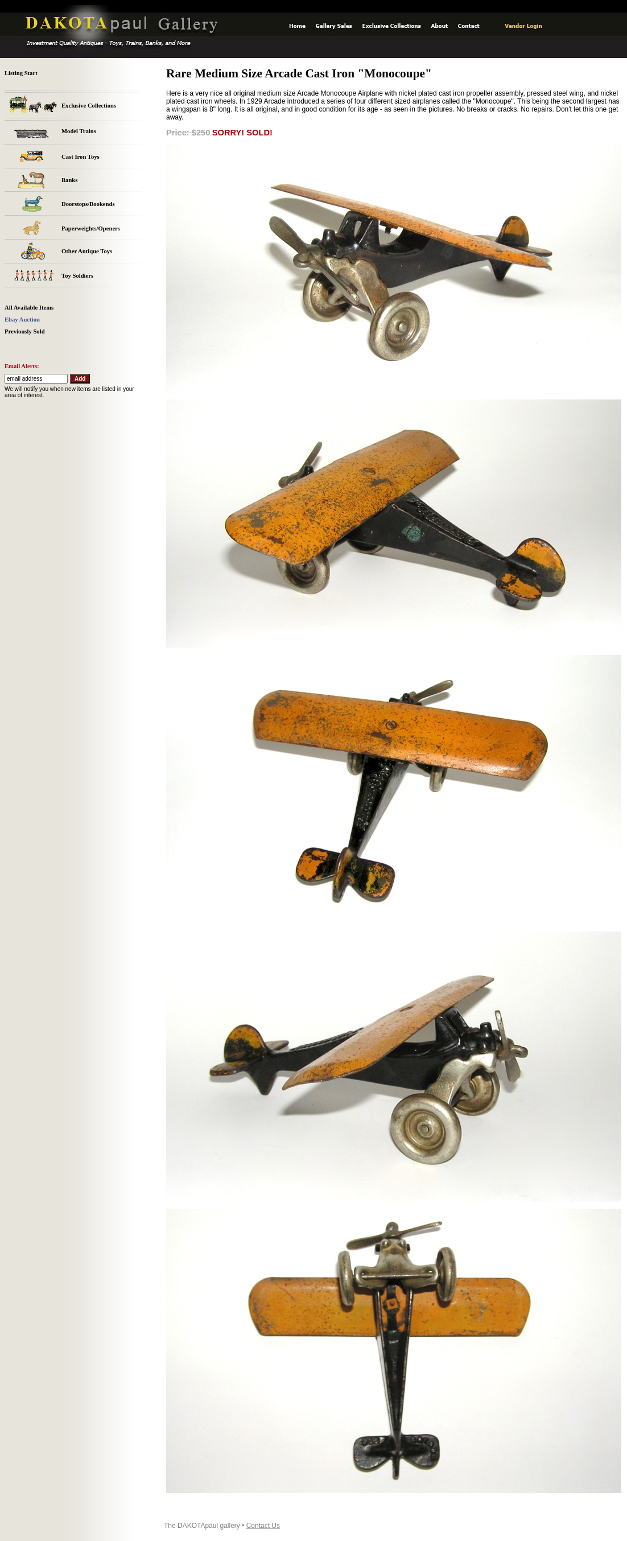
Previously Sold (25, 331)
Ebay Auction (22, 319)
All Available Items (29, 307)
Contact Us (263, 1526)
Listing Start (21, 73)
